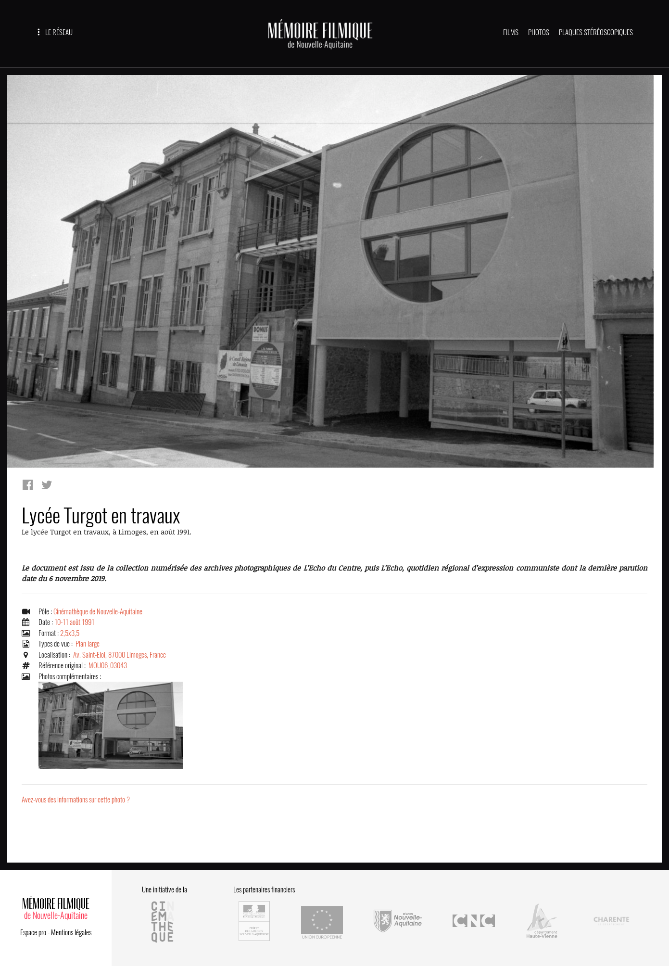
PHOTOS (538, 32)
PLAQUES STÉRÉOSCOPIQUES (596, 32)
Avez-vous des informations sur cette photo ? (76, 799)
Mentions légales (71, 932)
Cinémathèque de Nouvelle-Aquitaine (97, 611)
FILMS (510, 32)
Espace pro (33, 932)
